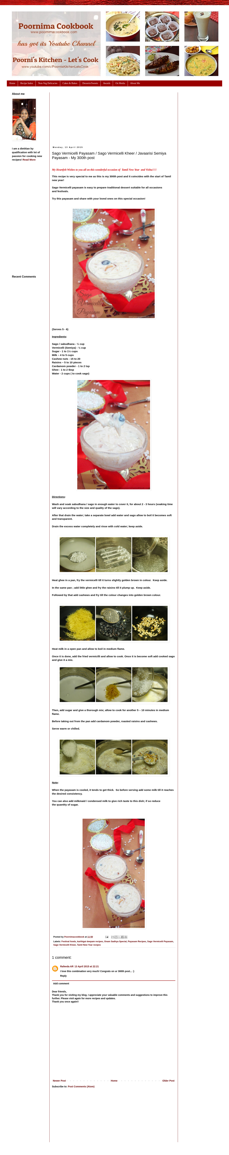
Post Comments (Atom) (81, 1086)
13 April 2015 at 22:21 (87, 966)
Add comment (61, 983)
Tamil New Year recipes (89, 945)
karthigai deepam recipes (90, 941)
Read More (29, 159)
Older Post (168, 1080)
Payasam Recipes (137, 941)
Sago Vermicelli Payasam (160, 941)
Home (114, 1080)
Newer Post (59, 1080)
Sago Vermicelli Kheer (64, 945)
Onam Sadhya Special (115, 941)
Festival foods (69, 941)
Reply (63, 975)
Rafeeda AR (66, 966)
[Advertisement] (104, 116)
